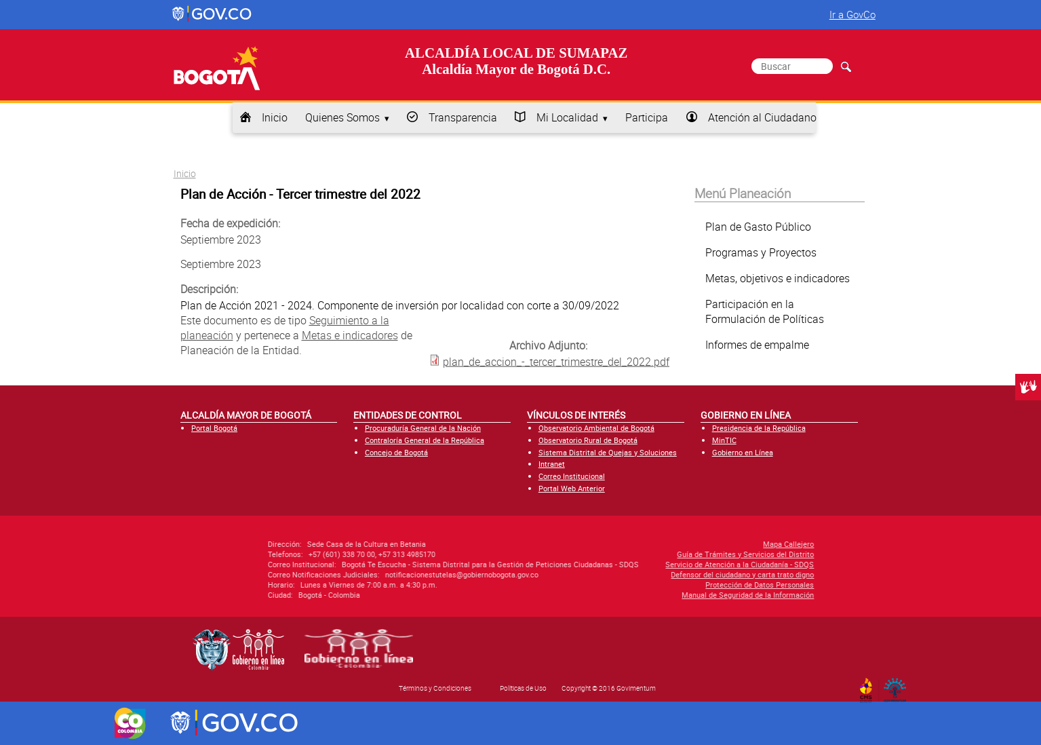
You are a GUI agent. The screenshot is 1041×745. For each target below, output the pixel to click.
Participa (646, 117)
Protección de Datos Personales (666, 584)
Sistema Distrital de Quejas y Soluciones (607, 452)
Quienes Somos (342, 117)
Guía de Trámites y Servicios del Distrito (652, 554)
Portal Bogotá (214, 428)
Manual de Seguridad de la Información (655, 595)
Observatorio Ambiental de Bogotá (596, 428)
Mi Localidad (567, 117)
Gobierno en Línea (742, 452)
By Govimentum (897, 686)
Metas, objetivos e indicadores (777, 278)
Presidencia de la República (759, 428)
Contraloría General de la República (424, 440)
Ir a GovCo (852, 14)
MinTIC (724, 440)
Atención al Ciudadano (762, 117)
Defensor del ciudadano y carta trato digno (649, 574)
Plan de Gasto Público (758, 226)
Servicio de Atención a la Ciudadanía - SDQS (646, 564)
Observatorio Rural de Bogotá (587, 440)
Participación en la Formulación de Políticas (764, 311)
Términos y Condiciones (435, 688)
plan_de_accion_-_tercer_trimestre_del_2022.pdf (556, 361)
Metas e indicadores (350, 335)
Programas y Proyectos (761, 252)
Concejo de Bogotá (396, 452)
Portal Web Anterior (571, 488)
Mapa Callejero (695, 544)
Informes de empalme (757, 344)
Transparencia (463, 117)
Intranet (551, 464)
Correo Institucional (571, 476)
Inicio (275, 117)
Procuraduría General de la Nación (423, 428)
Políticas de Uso (523, 688)
